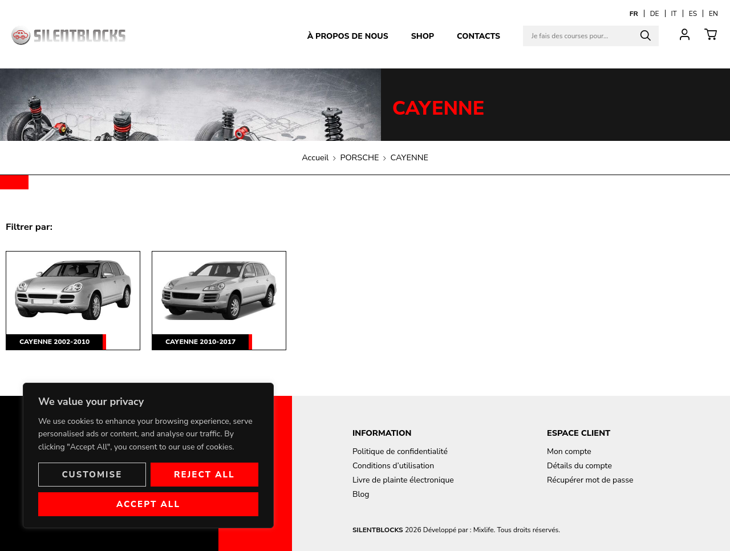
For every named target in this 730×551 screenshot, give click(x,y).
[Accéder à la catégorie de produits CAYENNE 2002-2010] (73, 300)
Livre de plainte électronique (403, 480)
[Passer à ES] (693, 13)
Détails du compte (579, 465)
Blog (361, 494)
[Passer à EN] (713, 13)
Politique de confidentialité (400, 451)
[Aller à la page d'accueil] (68, 35)
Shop (422, 36)
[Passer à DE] (654, 13)
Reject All (204, 474)
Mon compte (569, 451)
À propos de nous (347, 36)
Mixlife (483, 529)
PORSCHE (359, 157)
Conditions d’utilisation (393, 465)
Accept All (148, 504)
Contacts (478, 36)
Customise (92, 474)
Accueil (315, 157)
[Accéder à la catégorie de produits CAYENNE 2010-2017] (219, 300)
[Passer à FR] (634, 13)
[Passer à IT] (674, 13)
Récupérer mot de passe (590, 480)
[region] (148, 455)
